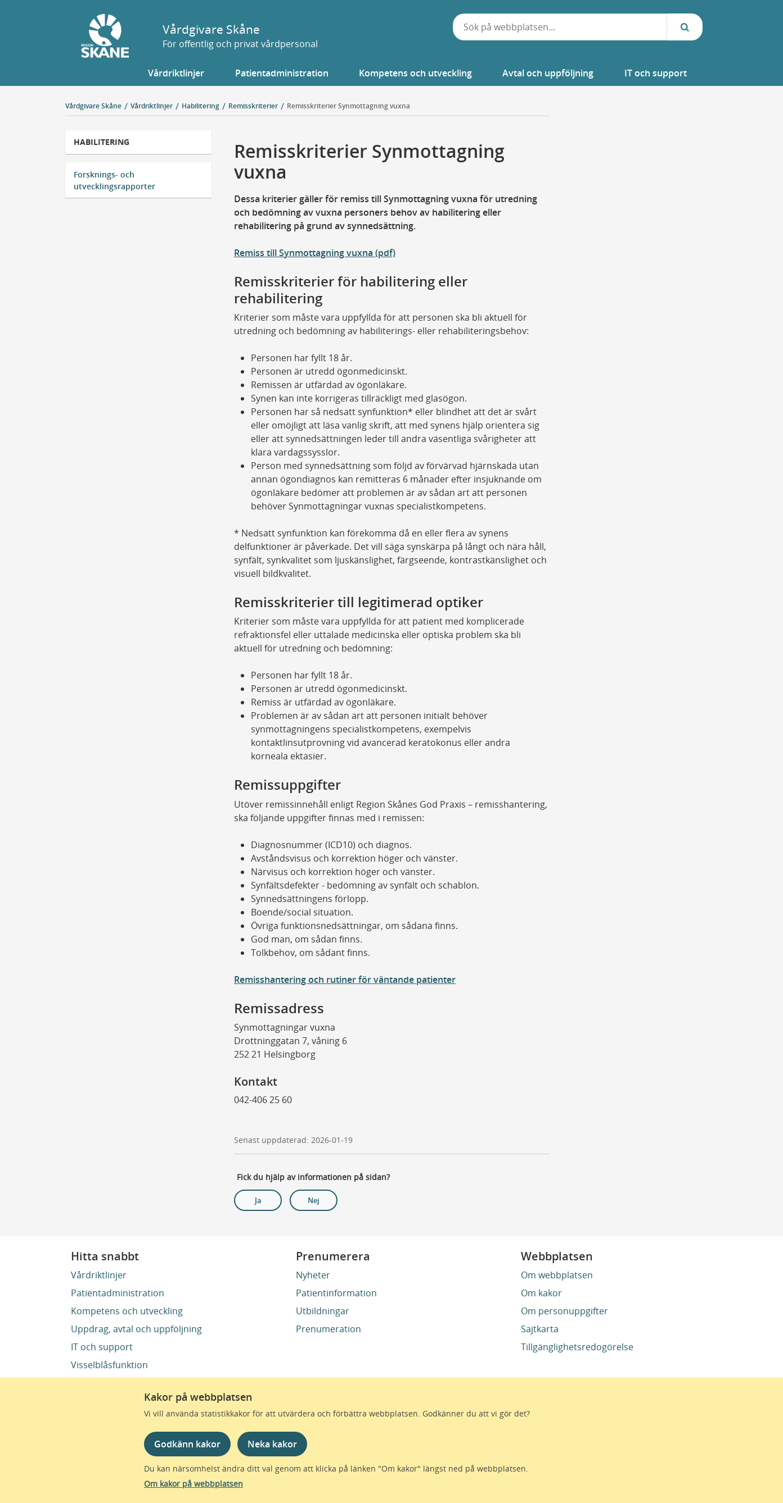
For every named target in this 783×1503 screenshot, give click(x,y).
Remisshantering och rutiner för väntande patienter (345, 979)
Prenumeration (328, 1329)
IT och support (102, 1347)
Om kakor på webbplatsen (193, 1483)
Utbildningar (322, 1311)
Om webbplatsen (557, 1275)
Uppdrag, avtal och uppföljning (136, 1329)
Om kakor (541, 1293)
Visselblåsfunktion (109, 1365)
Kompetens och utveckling (127, 1311)
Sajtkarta (540, 1329)
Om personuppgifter (564, 1311)
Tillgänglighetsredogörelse (577, 1347)
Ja (258, 1200)
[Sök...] (684, 26)
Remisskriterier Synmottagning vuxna (348, 106)
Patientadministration (117, 1293)
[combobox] (560, 26)
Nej (314, 1200)
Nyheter (313, 1275)
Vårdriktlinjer (99, 1275)
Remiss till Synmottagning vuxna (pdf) (314, 253)
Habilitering (101, 141)
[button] (176, 73)
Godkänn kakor (187, 1444)
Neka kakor (272, 1444)
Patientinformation (336, 1293)
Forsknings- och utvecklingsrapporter (114, 180)
